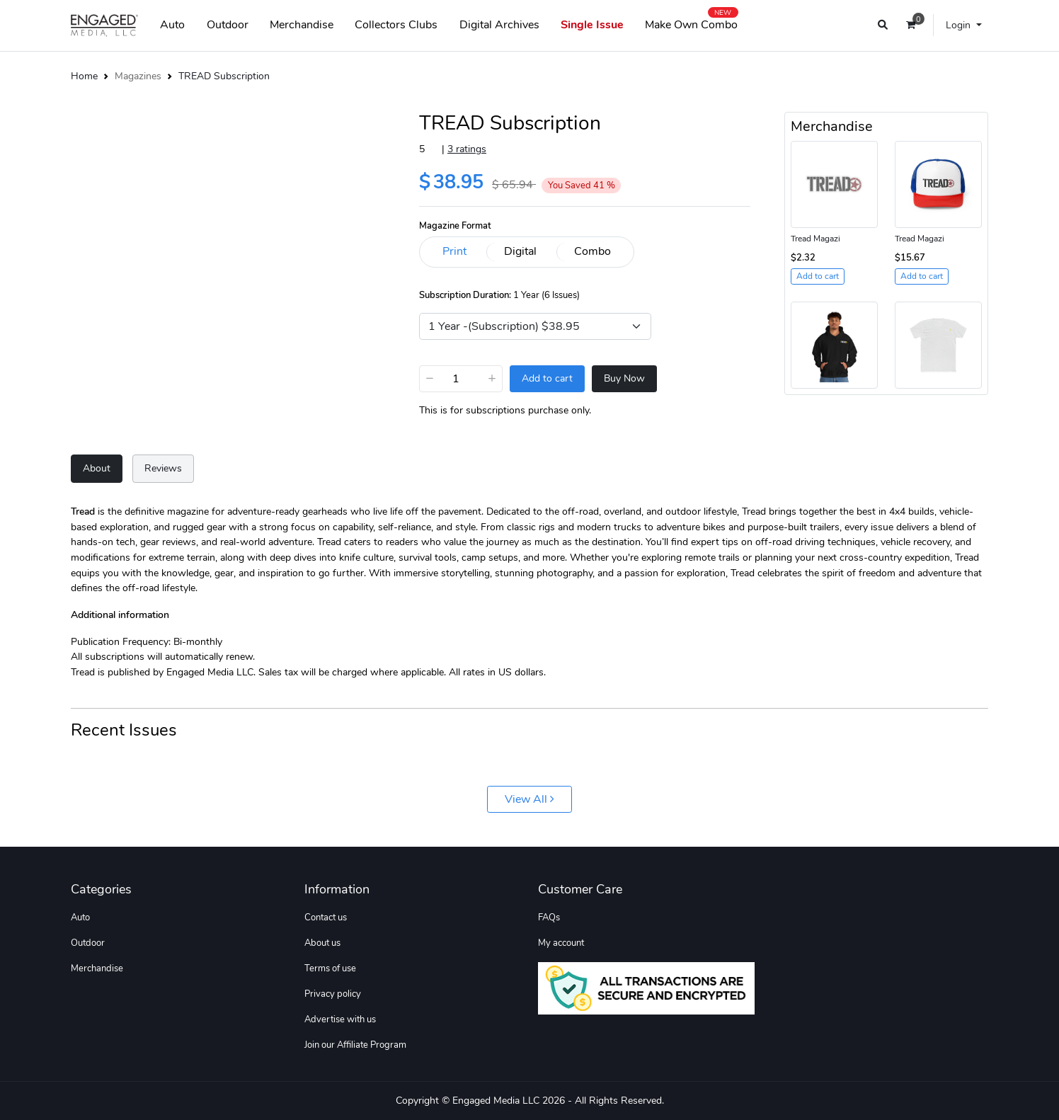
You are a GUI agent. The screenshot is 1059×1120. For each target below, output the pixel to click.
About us (322, 943)
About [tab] (96, 468)
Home (84, 76)
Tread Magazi (815, 238)
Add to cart (547, 378)
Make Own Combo (691, 22)
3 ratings (466, 149)
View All (529, 799)
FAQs (549, 917)
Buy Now (624, 378)
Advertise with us (340, 1019)
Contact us (325, 917)
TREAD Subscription (224, 76)
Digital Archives (499, 25)
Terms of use (330, 968)
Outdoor (227, 25)
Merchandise (301, 25)
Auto (172, 25)
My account (561, 943)
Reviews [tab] (163, 468)
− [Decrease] (429, 378)
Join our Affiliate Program (355, 1045)
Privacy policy (332, 994)
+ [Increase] (492, 378)
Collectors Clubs (396, 25)
